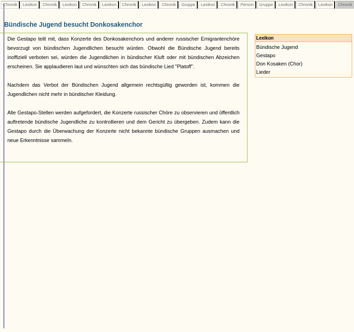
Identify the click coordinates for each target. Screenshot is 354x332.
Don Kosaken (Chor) (279, 63)
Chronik (10, 4)
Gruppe (188, 4)
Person (247, 4)
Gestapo (266, 55)
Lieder (263, 72)
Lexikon (30, 4)
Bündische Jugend (277, 47)
